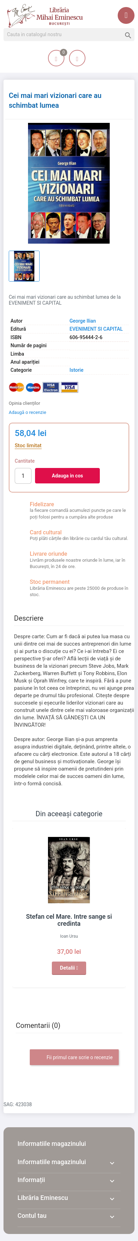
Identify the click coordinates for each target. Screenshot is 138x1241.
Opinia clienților (24, 403)
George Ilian (83, 321)
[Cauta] (69, 34)
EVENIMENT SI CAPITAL (96, 329)
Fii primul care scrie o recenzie (74, 1057)
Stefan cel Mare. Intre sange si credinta (69, 920)
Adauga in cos (67, 475)
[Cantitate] (23, 476)
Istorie (77, 370)
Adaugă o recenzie (27, 412)
